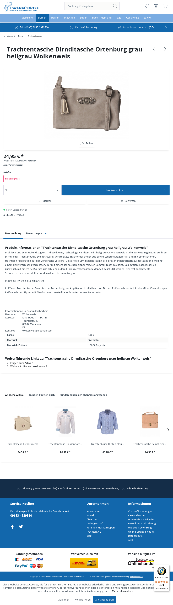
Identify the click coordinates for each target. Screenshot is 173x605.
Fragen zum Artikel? (19, 363)
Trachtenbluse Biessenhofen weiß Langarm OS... (66, 444)
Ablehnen (63, 599)
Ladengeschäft (94, 523)
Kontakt (90, 515)
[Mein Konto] (156, 5)
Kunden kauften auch (42, 395)
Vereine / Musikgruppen (100, 527)
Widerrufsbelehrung (140, 527)
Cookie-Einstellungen (140, 511)
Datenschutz (135, 535)
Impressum (93, 511)
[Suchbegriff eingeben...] (91, 6)
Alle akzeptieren (104, 599)
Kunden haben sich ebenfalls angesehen (83, 395)
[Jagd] (119, 17)
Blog (88, 535)
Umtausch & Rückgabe (141, 519)
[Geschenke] (132, 17)
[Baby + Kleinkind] (102, 17)
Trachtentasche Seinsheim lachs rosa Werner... (151, 444)
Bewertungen (37, 233)
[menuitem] (91, 6)
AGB (130, 540)
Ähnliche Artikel (14, 395)
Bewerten (128, 200)
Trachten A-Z (93, 531)
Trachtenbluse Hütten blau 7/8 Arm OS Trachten (108, 444)
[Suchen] (115, 6)
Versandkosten (15, 164)
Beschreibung (13, 233)
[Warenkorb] (165, 5)
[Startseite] (27, 17)
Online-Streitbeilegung (141, 531)
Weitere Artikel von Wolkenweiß (26, 366)
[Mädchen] (69, 17)
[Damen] (42, 17)
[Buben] (83, 17)
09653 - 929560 (21, 515)
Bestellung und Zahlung (142, 523)
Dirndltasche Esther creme (23, 444)
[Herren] (55, 17)
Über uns (91, 519)
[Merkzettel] (147, 5)
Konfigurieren (83, 599)
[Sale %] (147, 17)
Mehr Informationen (123, 591)
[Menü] (167, 567)
